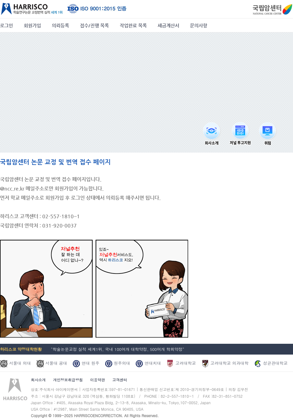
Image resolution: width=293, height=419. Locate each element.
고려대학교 (181, 363)
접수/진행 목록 (94, 25)
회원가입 (32, 25)
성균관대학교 (270, 363)
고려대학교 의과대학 (225, 363)
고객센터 (119, 379)
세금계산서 (168, 25)
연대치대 (148, 363)
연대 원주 (85, 363)
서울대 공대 (51, 363)
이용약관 (97, 379)
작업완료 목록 (133, 25)
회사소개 (38, 379)
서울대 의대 (15, 363)
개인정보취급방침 (68, 379)
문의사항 (198, 25)
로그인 (6, 25)
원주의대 (117, 363)
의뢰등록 (60, 25)
